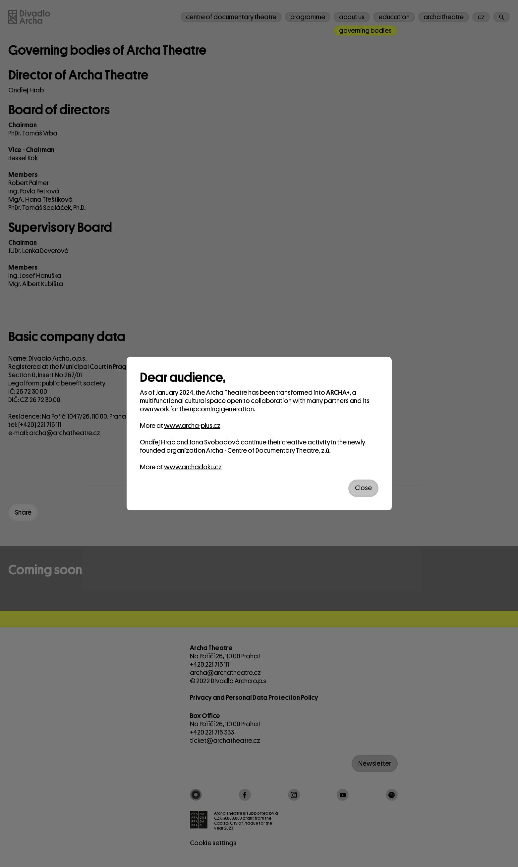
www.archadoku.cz (193, 467)
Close (363, 487)
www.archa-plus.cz (192, 425)
